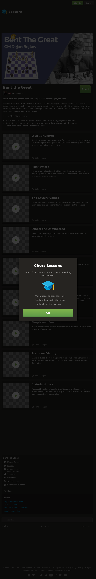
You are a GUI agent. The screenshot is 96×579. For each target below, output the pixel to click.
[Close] (74, 261)
